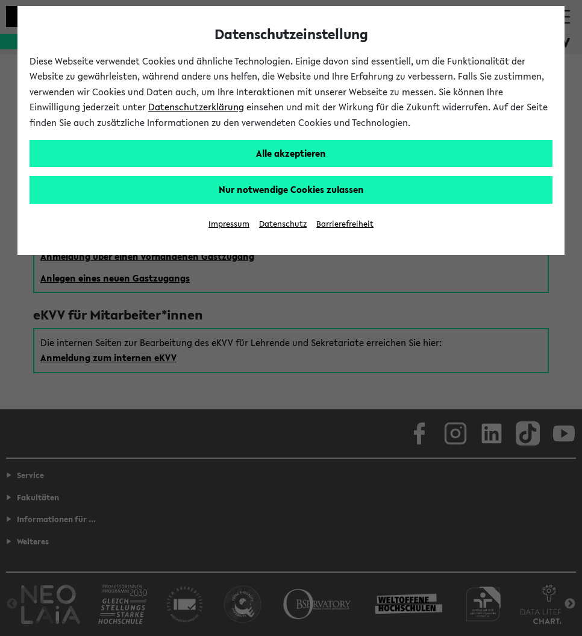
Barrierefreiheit (345, 224)
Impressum (228, 224)
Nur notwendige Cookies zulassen (291, 189)
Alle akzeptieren (291, 153)
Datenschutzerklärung (196, 106)
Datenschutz (283, 224)
